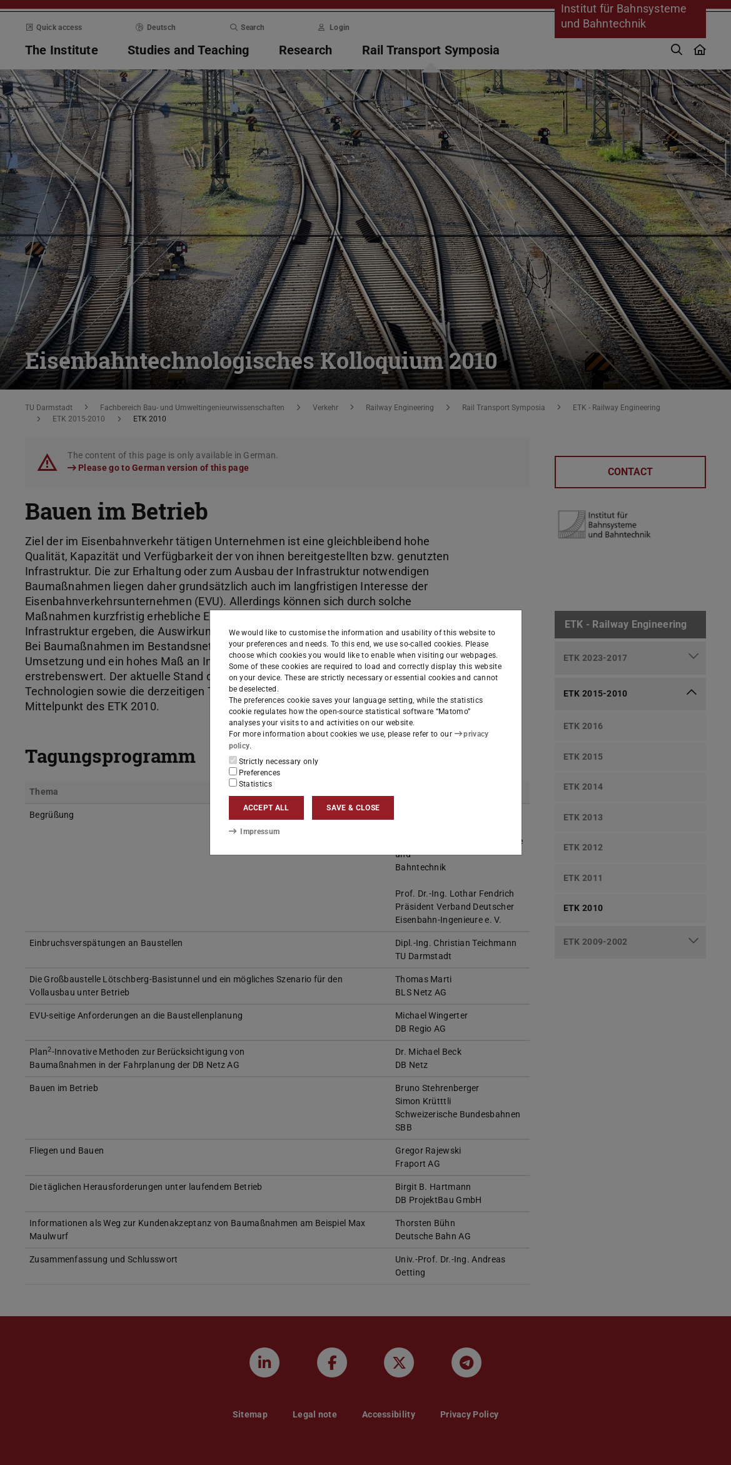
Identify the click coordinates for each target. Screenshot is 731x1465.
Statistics (251, 783)
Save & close (353, 807)
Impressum (254, 831)
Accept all (266, 807)
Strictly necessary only (274, 761)
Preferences (255, 772)
